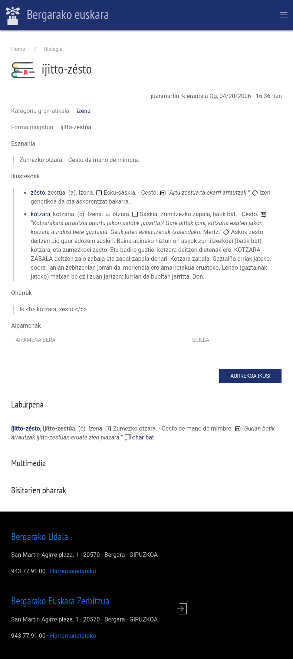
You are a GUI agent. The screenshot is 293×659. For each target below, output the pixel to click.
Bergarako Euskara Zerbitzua (60, 600)
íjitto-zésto (25, 428)
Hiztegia (52, 49)
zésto (38, 192)
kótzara (40, 214)
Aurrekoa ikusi (250, 376)
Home (18, 49)
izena (84, 110)
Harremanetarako (73, 571)
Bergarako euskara (57, 15)
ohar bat (143, 437)
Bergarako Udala (39, 536)
